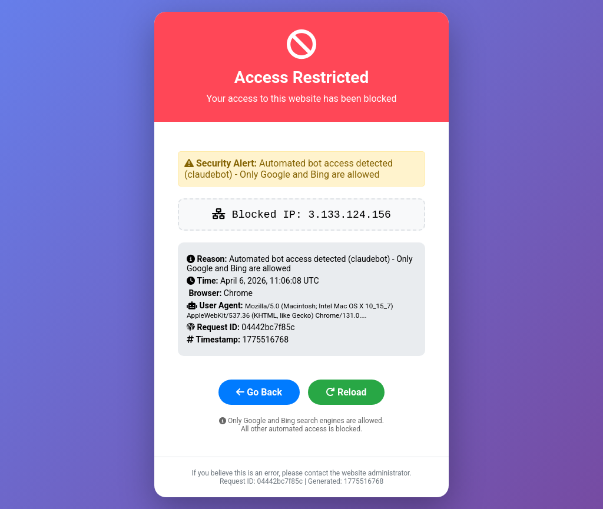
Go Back (259, 392)
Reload (346, 392)
